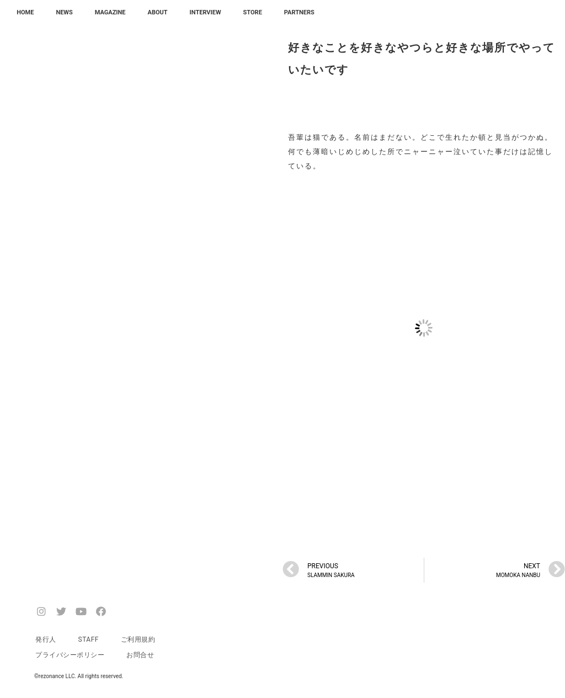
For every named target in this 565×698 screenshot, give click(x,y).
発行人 (45, 639)
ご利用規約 (138, 639)
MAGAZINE (110, 12)
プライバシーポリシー (69, 655)
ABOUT (158, 12)
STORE (252, 12)
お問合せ (140, 655)
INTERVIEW (205, 12)
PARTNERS (299, 12)
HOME (25, 12)
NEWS (64, 12)
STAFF (88, 639)
